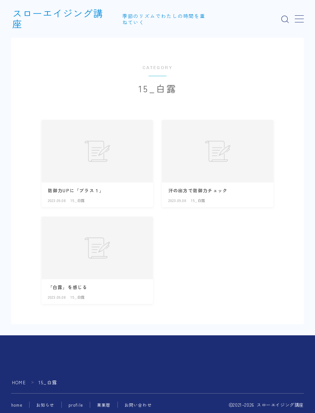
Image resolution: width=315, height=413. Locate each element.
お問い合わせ (138, 405)
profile (75, 405)
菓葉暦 (104, 405)
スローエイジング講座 (62, 19)
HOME (19, 382)
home (16, 405)
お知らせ (45, 405)
